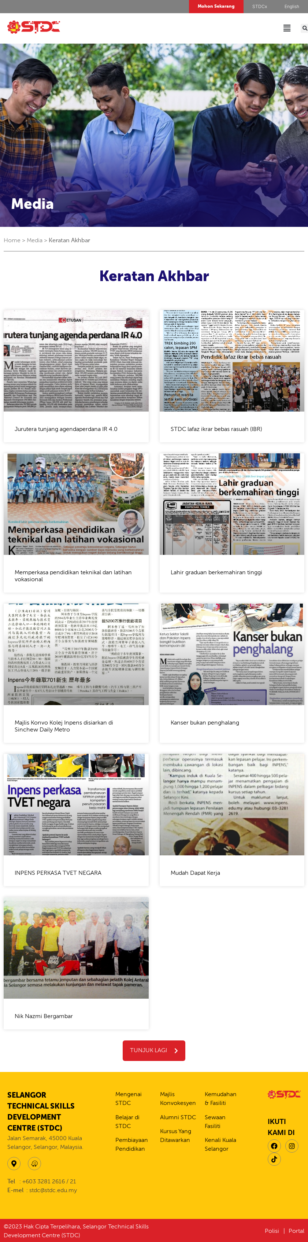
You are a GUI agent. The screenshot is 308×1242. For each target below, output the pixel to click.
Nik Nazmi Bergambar (44, 1017)
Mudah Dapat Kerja (195, 873)
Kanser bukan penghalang (205, 723)
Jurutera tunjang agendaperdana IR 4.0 (66, 429)
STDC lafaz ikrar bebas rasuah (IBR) (216, 429)
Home (12, 241)
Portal (296, 1231)
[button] (287, 28)
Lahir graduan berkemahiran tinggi (216, 573)
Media (34, 241)
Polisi (273, 1231)
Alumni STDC (178, 1118)
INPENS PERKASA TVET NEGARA (58, 873)
